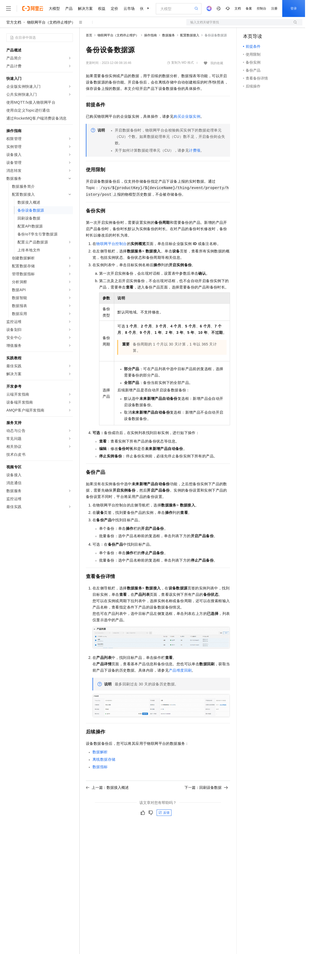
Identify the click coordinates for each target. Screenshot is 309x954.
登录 (293, 8)
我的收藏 (216, 63)
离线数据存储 (103, 759)
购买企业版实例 (187, 116)
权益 (101, 8)
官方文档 (13, 22)
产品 (69, 8)
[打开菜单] (8, 8)
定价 (114, 8)
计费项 (194, 150)
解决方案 (85, 8)
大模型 (54, 8)
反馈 (164, 813)
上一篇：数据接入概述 (107, 787)
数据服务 (168, 35)
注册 (274, 8)
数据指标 (100, 767)
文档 (238, 8)
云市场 (129, 8)
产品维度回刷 (180, 670)
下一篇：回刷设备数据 (206, 787)
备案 (249, 8)
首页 (89, 35)
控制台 (261, 8)
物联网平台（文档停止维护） (51, 22)
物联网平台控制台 (111, 244)
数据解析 (100, 752)
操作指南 (150, 35)
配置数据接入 (189, 35)
